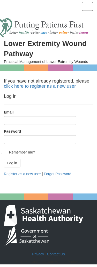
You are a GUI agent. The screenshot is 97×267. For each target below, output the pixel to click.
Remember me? (22, 152)
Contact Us (56, 254)
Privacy (38, 254)
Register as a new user (22, 174)
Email (8, 112)
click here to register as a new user (40, 86)
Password (12, 131)
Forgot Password (57, 174)
